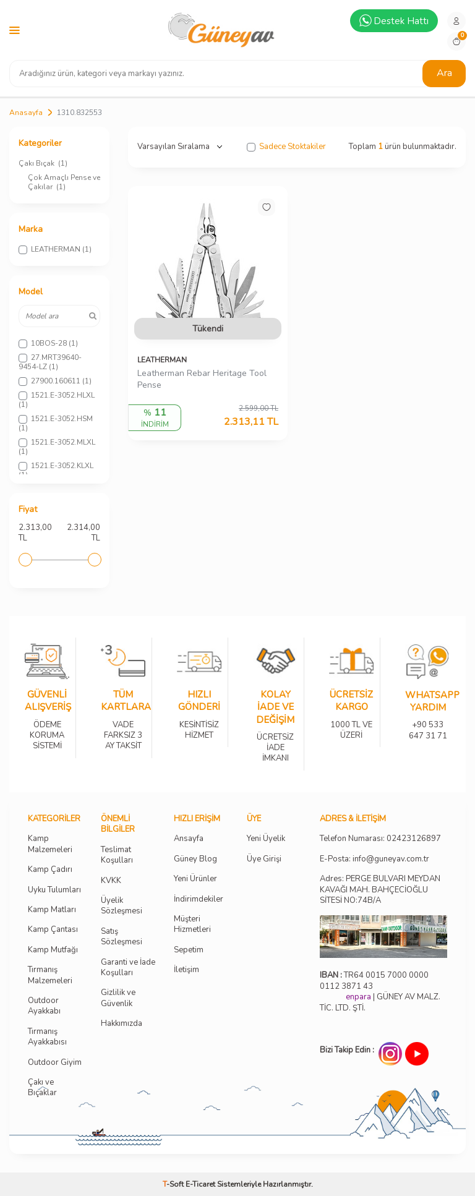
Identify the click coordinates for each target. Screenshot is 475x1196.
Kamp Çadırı (50, 870)
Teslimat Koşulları (117, 855)
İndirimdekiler (198, 899)
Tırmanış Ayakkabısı (47, 1037)
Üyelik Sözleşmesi (121, 905)
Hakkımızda (121, 1024)
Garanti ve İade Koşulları (128, 967)
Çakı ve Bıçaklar (42, 1087)
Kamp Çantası (53, 930)
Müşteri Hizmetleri (192, 924)
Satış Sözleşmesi (121, 936)
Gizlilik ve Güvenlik (118, 998)
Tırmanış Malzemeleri (50, 975)
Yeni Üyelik (266, 839)
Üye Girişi (264, 859)
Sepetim (188, 950)
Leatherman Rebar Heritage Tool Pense (202, 379)
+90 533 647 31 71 (427, 722)
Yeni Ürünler (195, 879)
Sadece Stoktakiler (286, 147)
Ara (444, 73)
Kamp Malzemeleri (50, 844)
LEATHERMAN (162, 360)
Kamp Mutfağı (53, 950)
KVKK (111, 881)
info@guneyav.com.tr (391, 859)
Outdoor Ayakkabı (44, 1006)
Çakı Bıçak (43, 163)
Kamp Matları (52, 910)
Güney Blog (195, 859)
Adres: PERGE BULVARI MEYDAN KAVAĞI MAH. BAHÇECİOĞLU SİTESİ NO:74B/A (380, 889)
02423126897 (414, 839)
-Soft (174, 1184)
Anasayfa (26, 112)
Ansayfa (188, 839)
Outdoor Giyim (55, 1062)
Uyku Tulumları (54, 890)
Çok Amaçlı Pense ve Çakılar (64, 182)
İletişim (186, 970)
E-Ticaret (200, 1184)
